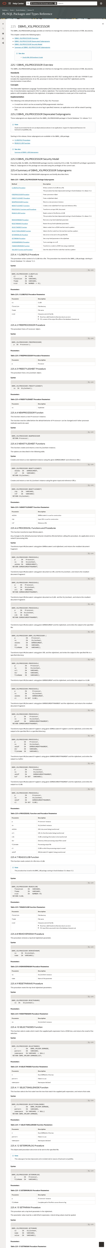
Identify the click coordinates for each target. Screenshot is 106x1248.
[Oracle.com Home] (4, 3)
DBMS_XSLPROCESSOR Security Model (28, 44)
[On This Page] (103, 24)
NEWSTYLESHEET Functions (21, 186)
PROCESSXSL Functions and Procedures (24, 190)
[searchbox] (77, 3)
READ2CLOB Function (22, 129)
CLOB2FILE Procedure (22, 126)
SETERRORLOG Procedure (20, 215)
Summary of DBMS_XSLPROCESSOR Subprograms (32, 47)
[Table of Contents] (3, 24)
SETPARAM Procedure (18, 219)
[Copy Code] (91, 250)
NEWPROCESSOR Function (20, 182)
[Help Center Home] (18, 3)
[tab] (49, 250)
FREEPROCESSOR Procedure (20, 175)
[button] (9, 3)
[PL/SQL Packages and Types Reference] (3, 33)
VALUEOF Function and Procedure (22, 230)
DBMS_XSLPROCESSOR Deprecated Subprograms (32, 41)
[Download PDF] (3, 38)
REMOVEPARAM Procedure (20, 200)
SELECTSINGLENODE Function (21, 211)
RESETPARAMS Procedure (20, 204)
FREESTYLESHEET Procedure (21, 178)
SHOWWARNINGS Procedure (20, 222)
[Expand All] (3, 28)
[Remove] (55, 3)
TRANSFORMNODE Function (21, 226)
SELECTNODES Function (19, 208)
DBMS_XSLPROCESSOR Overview (26, 38)
